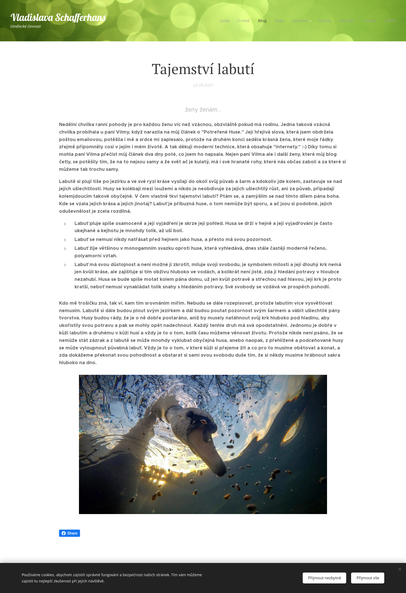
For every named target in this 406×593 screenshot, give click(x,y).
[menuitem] (236, 20)
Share (69, 533)
